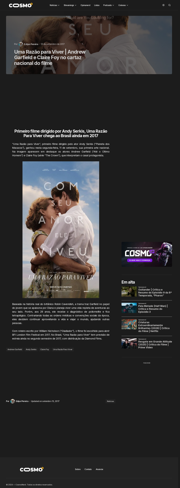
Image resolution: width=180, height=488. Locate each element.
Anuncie (99, 469)
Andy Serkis (31, 349)
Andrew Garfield (15, 349)
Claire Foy (44, 349)
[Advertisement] (61, 103)
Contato (88, 469)
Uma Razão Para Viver (62, 349)
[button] (163, 5)
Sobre (78, 469)
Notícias (110, 401)
